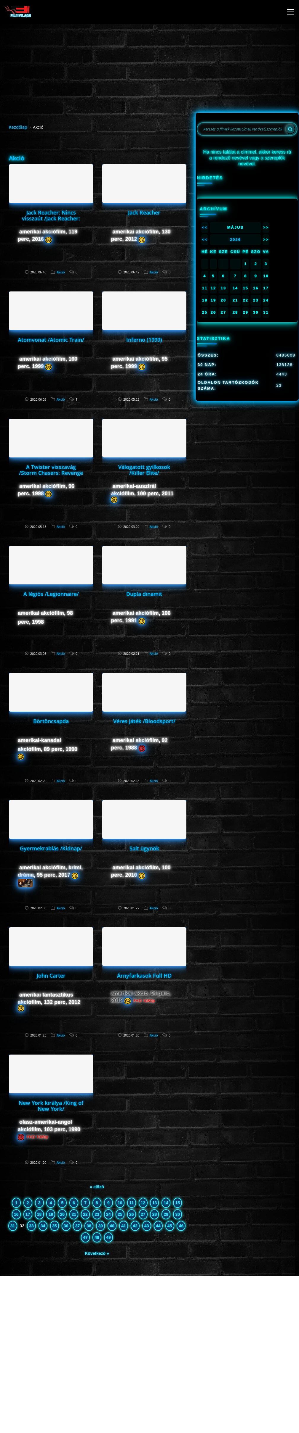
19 (51, 1214)
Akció (61, 272)
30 (177, 1214)
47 (85, 1237)
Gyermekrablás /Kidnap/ (51, 848)
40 (112, 1226)
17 (27, 1214)
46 (181, 1226)
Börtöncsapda (51, 721)
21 (73, 1214)
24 (108, 1214)
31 (12, 1226)
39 (100, 1226)
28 (154, 1214)
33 (31, 1226)
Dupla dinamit (144, 594)
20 (62, 1214)
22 (85, 1214)
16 (16, 1214)
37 (77, 1226)
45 (169, 1226)
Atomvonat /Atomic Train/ (51, 340)
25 (120, 1214)
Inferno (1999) (144, 340)
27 (143, 1214)
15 (177, 1202)
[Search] (290, 129)
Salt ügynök (144, 848)
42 (135, 1226)
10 (120, 1202)
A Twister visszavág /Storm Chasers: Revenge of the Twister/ (51, 473)
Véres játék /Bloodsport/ (144, 721)
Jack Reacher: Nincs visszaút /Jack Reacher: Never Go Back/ (51, 218)
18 (39, 1214)
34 (43, 1226)
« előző (97, 1186)
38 (89, 1226)
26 (131, 1214)
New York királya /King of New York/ (51, 1106)
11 (131, 1202)
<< (204, 227)
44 (158, 1226)
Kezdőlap (18, 127)
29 (166, 1214)
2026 (235, 239)
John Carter (51, 976)
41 (123, 1226)
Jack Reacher (144, 212)
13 (154, 1202)
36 (66, 1226)
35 (54, 1226)
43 (146, 1226)
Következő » (97, 1253)
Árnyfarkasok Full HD (144, 976)
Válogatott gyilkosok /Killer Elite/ (144, 470)
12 (143, 1202)
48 (97, 1237)
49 (108, 1237)
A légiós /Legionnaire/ (51, 594)
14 (166, 1202)
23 (97, 1214)
